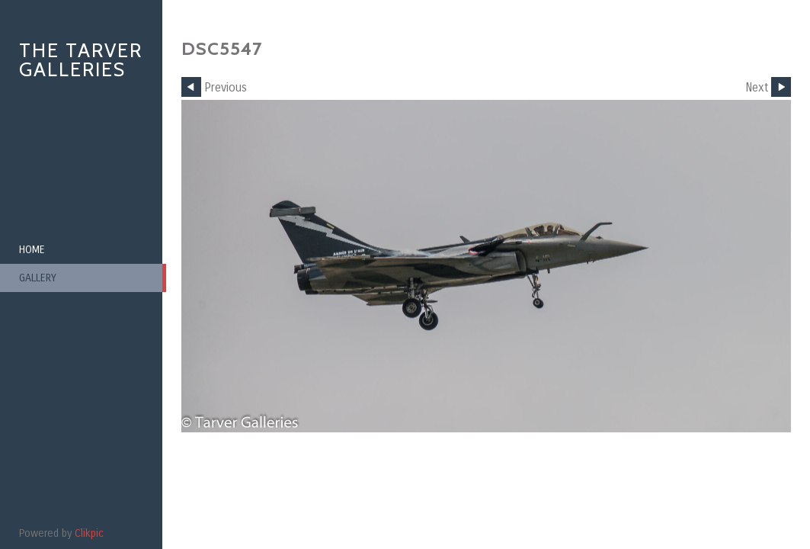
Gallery (37, 277)
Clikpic (89, 533)
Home (32, 249)
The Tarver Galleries (80, 60)
